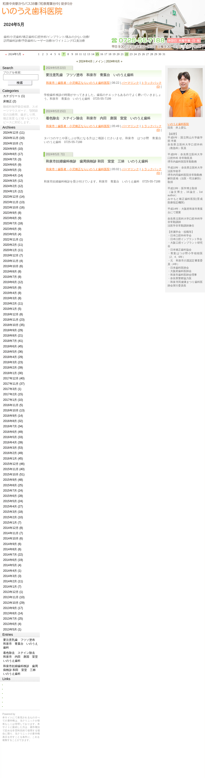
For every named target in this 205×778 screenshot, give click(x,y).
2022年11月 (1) (13, 239)
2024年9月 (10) (13, 148)
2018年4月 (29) (13, 357)
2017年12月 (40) (14, 378)
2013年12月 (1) (13, 592)
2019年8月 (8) (12, 271)
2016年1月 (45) (13, 458)
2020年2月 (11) (13, 244)
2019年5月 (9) (12, 287)
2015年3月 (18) (13, 511)
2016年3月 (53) (13, 447)
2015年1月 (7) (12, 522)
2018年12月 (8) (13, 314)
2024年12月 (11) (14, 132)
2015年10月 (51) (14, 474)
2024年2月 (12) (13, 186)
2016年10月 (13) (14, 410)
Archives (8, 127)
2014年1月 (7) (12, 586)
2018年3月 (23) (13, 362)
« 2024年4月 (84, 61)
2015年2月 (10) (13, 517)
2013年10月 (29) (14, 602)
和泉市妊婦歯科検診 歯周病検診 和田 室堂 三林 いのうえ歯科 (97, 161)
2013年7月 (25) (13, 618)
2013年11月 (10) (14, 597)
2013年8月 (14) (13, 613)
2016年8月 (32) (13, 421)
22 (126, 54)
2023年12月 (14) (14, 196)
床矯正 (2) (9, 101)
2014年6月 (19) (13, 560)
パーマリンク (130, 82)
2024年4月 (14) (13, 175)
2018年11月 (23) (14, 319)
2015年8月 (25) (13, 485)
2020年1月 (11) (13, 250)
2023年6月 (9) (12, 229)
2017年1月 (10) (13, 400)
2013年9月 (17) (13, 608)
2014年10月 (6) (13, 538)
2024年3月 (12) (13, 180)
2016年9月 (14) (13, 415)
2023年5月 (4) (12, 234)
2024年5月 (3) (12, 170)
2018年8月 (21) (13, 335)
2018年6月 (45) (13, 346)
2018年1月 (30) (13, 373)
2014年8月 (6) (12, 549)
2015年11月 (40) (14, 469)
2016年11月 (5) (13, 405)
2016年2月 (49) (13, 453)
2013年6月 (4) (12, 624)
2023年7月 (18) (13, 223)
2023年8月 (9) (12, 218)
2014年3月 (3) (12, 576)
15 (97, 54)
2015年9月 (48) (13, 479)
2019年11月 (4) (13, 261)
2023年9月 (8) (12, 212)
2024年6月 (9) (12, 164)
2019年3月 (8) (12, 298)
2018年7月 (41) (13, 341)
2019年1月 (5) (12, 309)
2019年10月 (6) (13, 266)
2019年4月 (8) (12, 293)
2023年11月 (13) (14, 202)
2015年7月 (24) (13, 490)
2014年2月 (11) (13, 581)
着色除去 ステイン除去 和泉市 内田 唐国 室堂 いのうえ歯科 (98, 118)
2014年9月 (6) (12, 544)
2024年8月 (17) (13, 154)
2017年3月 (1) (12, 389)
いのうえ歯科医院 (178, 124)
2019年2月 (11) (13, 303)
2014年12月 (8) (13, 528)
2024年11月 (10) (14, 138)
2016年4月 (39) (13, 442)
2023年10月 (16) (14, 207)
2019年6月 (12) (13, 282)
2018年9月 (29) (13, 330)
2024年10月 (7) (13, 143)
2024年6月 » (114, 61)
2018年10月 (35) (14, 325)
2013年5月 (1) (12, 629)
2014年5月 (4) (12, 565)
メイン (99, 61)
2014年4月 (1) (12, 570)
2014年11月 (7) (13, 533)
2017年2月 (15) (13, 394)
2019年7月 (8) (12, 277)
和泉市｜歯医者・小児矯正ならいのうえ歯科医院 (78, 82)
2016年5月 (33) (13, 437)
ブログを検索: (12, 72)
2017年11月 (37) (14, 383)
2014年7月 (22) (13, 554)
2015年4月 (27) (13, 506)
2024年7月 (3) (12, 159)
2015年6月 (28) (13, 496)
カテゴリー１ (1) (14, 96)
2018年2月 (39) (13, 367)
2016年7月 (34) (13, 426)
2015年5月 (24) (13, 501)
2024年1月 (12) (13, 191)
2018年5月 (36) (13, 351)
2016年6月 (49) (13, 432)
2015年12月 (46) (14, 464)
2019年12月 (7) (13, 255)
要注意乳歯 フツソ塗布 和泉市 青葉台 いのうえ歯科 (90, 75)
